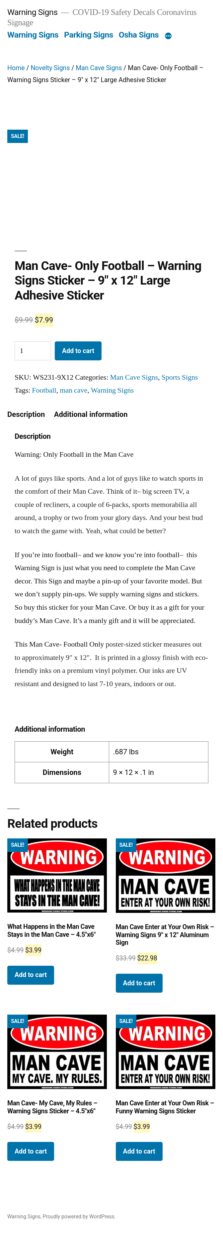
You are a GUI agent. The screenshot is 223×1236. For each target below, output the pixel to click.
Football (44, 390)
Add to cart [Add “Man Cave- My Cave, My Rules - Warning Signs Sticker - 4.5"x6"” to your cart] (31, 1151)
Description (26, 414)
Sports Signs (180, 377)
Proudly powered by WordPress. (79, 1216)
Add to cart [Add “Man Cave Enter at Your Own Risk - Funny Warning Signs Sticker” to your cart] (139, 1151)
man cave (73, 390)
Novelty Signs (50, 68)
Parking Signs (88, 35)
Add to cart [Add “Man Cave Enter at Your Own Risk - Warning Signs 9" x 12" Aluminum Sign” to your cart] (139, 983)
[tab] (26, 414)
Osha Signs (139, 35)
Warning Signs (32, 12)
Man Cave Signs (99, 68)
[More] (168, 36)
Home (16, 68)
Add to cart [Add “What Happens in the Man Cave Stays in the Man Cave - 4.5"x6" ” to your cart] (31, 975)
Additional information (91, 414)
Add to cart (78, 351)
